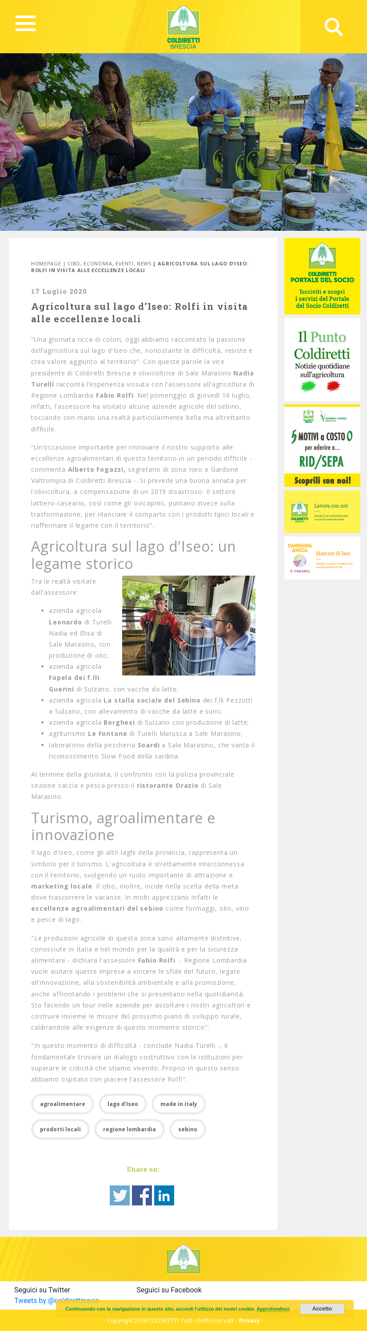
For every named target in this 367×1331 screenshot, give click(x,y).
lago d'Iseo (123, 1104)
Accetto (322, 1309)
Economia (98, 263)
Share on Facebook (142, 1195)
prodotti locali (60, 1129)
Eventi (125, 263)
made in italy (178, 1104)
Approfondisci (273, 1308)
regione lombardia (129, 1129)
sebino (187, 1129)
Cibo (74, 263)
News (144, 263)
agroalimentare (62, 1104)
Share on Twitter (120, 1195)
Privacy (249, 1320)
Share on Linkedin (164, 1195)
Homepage (46, 263)
